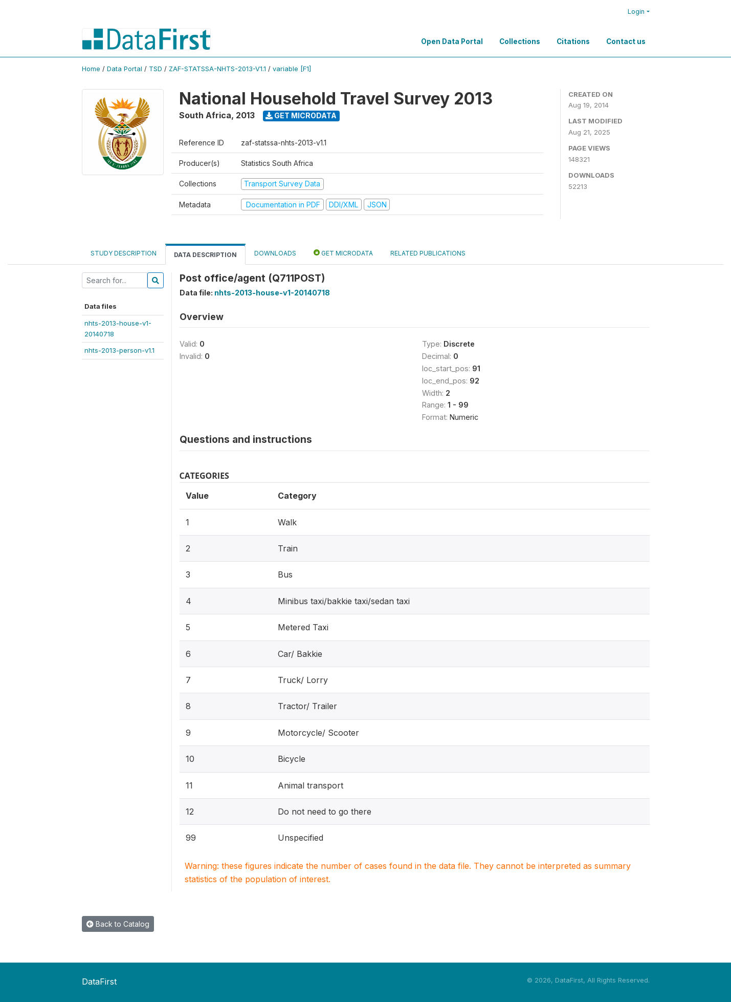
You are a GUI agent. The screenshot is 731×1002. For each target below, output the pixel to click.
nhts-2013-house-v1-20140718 (272, 292)
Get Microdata (301, 115)
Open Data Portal (452, 41)
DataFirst (99, 981)
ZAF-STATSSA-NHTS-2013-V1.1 (217, 69)
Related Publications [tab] (428, 253)
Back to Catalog (117, 924)
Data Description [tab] (205, 255)
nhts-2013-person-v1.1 (119, 350)
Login (636, 11)
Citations (573, 41)
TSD (155, 69)
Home (91, 69)
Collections (519, 41)
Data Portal (124, 69)
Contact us (626, 41)
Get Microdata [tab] (343, 252)
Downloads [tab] (275, 253)
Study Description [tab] (124, 253)
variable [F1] (292, 69)
